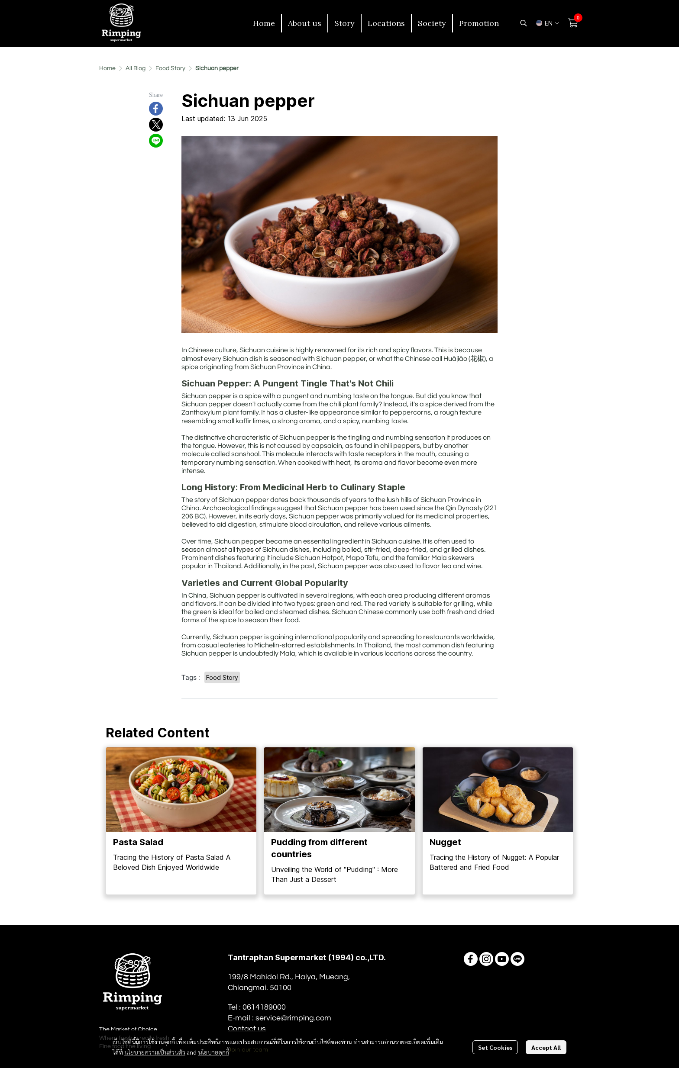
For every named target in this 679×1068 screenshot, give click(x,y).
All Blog (136, 68)
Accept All (546, 1047)
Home (107, 68)
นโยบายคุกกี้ (213, 1052)
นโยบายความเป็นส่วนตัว (154, 1052)
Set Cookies (495, 1047)
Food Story (170, 68)
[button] (523, 23)
